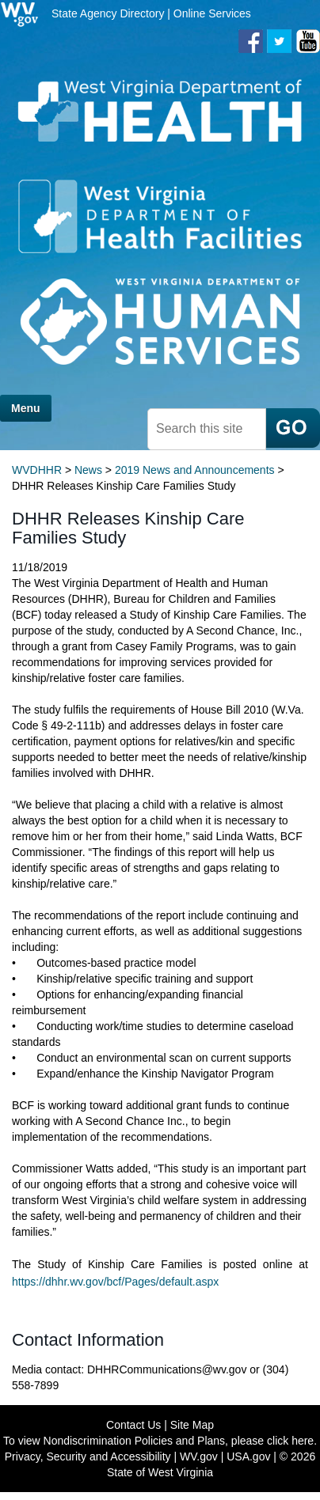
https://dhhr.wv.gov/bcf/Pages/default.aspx (115, 1281)
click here (290, 1440)
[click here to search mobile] (293, 428)
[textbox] (206, 429)
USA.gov (248, 1456)
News (88, 470)
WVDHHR (37, 470)
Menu (25, 408)
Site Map (192, 1425)
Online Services (212, 13)
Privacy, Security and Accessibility (88, 1456)
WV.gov (199, 1456)
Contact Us (133, 1425)
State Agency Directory (107, 13)
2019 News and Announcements (195, 470)
